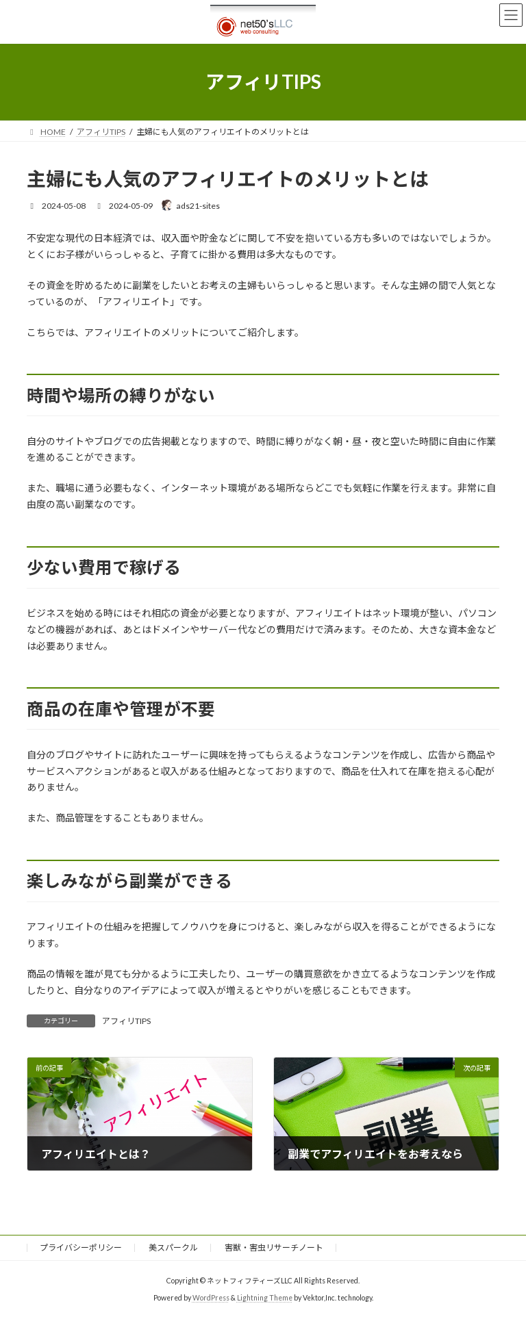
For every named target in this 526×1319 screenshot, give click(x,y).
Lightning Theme (264, 1298)
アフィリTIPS (126, 1021)
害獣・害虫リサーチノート (274, 1247)
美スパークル (173, 1247)
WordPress (210, 1298)
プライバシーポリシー (81, 1247)
